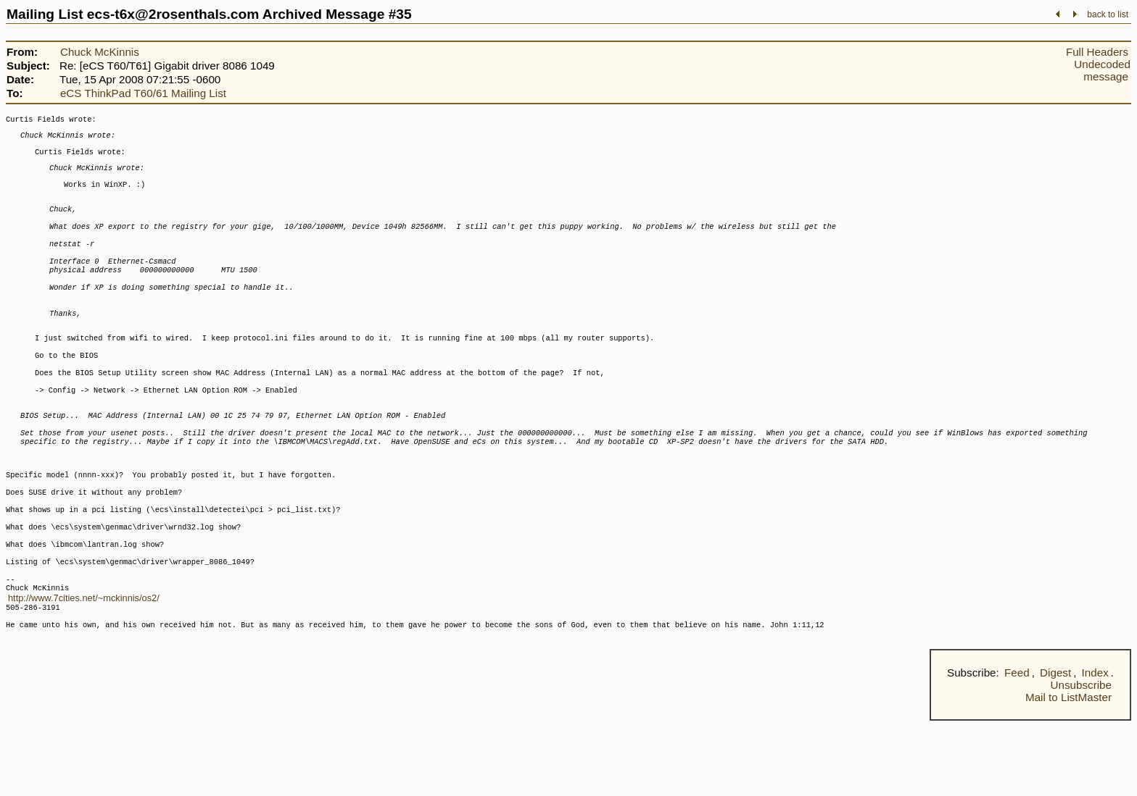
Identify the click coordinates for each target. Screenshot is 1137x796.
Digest (1055, 748)
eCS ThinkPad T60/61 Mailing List (143, 93)
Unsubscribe (1081, 760)
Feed (1017, 748)
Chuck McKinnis (99, 52)
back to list (1107, 14)
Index (1095, 748)
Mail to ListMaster (1068, 772)
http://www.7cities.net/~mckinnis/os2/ (84, 667)
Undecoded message (1102, 70)
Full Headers (1097, 52)
